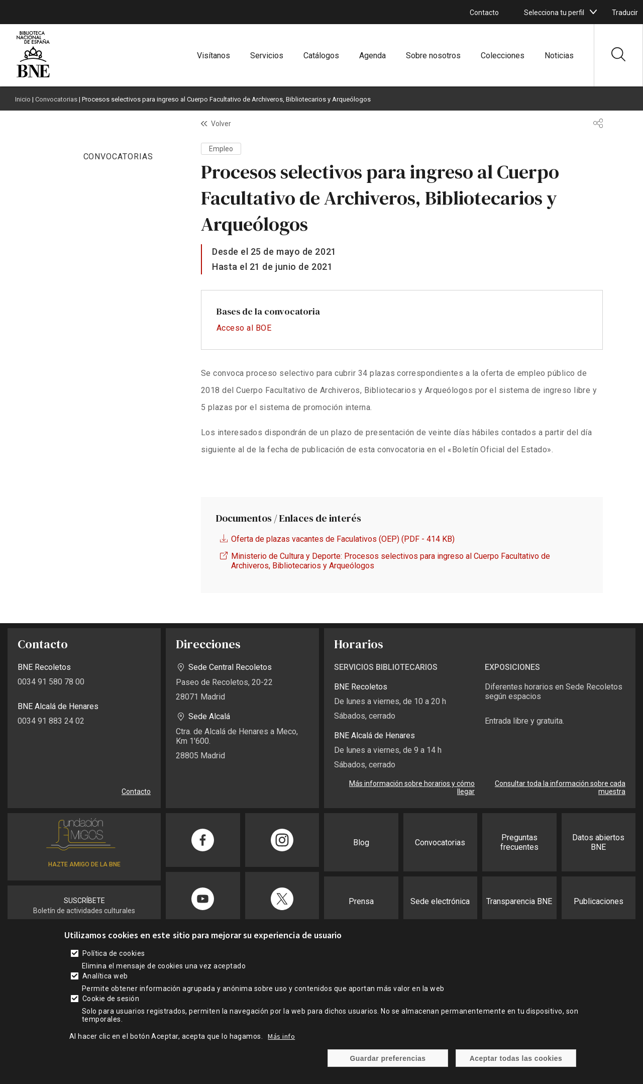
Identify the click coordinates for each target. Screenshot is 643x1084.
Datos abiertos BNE (598, 842)
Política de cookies (113, 953)
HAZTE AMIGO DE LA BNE (84, 864)
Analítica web (105, 976)
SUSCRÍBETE (84, 901)
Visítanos (213, 55)
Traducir (625, 13)
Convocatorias (56, 99)
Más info (281, 1036)
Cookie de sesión (111, 999)
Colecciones (502, 55)
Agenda (372, 55)
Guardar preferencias (387, 1058)
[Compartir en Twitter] (282, 899)
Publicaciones (598, 901)
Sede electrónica (440, 901)
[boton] (593, 12)
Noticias (559, 55)
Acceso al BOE (244, 328)
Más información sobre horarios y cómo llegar (412, 787)
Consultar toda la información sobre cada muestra (560, 787)
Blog (361, 842)
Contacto (484, 13)
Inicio (23, 99)
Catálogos (321, 55)
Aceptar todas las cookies (516, 1058)
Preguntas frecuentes (519, 842)
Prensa (361, 901)
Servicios (266, 55)
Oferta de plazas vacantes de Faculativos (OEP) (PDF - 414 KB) (343, 539)
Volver (221, 124)
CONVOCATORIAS (118, 156)
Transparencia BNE (519, 901)
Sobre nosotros (433, 55)
